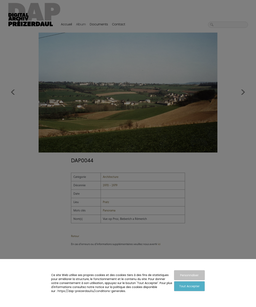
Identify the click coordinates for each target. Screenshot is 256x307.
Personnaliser (189, 275)
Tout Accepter (189, 286)
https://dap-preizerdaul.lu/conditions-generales (91, 291)
